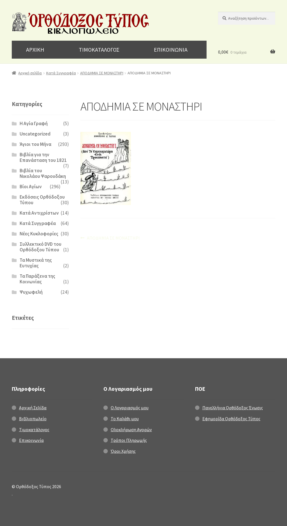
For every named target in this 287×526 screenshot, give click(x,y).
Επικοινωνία (31, 440)
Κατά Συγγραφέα (61, 72)
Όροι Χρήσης (123, 451)
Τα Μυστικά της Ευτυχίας (36, 263)
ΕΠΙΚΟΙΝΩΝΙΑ (171, 49)
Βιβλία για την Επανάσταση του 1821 (43, 157)
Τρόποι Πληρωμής (129, 440)
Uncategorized (35, 134)
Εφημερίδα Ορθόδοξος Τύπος (231, 418)
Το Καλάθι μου (125, 418)
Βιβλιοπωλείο (33, 418)
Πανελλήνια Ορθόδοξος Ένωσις (232, 407)
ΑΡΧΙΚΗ (35, 49)
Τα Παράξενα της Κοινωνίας (37, 279)
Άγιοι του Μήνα (35, 144)
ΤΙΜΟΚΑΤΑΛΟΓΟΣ (99, 49)
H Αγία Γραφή (34, 123)
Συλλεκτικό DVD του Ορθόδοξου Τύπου (40, 247)
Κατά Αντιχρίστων (39, 213)
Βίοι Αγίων (31, 186)
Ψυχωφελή (31, 292)
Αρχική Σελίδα (33, 407)
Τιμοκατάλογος (34, 429)
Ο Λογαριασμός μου (130, 407)
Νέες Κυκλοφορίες (39, 234)
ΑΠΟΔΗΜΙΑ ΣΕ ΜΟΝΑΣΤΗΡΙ (101, 72)
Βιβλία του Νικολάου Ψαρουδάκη (43, 173)
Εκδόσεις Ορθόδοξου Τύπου (42, 200)
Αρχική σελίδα (30, 72)
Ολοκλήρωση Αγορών (131, 429)
